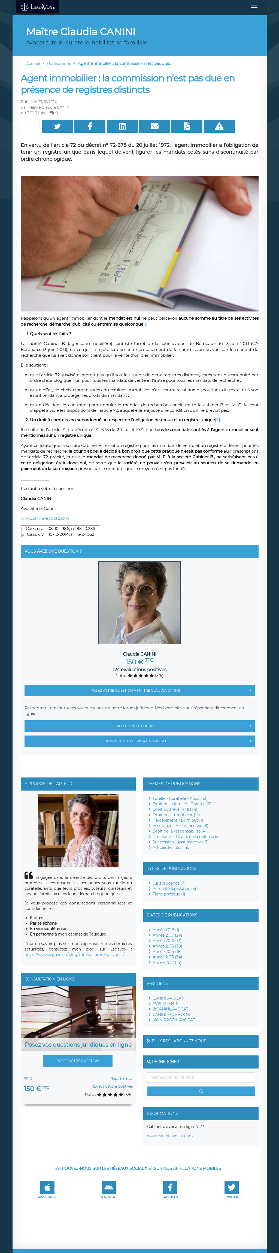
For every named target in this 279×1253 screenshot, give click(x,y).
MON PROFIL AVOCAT (174, 1020)
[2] (23, 534)
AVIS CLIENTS (165, 1003)
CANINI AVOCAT (168, 998)
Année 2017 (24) (167, 935)
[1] (145, 324)
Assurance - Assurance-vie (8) (180, 825)
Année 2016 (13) (167, 940)
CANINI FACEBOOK (171, 1014)
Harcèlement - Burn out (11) (179, 820)
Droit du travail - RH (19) (176, 809)
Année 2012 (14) (167, 962)
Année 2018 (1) (166, 929)
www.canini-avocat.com (45, 518)
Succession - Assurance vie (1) (181, 842)
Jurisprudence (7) (169, 883)
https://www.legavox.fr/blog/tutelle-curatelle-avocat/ (75, 954)
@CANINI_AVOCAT (170, 1009)
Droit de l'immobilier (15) (176, 814)
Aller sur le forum (186, 726)
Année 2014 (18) (167, 951)
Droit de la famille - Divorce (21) (183, 803)
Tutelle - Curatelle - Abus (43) (180, 798)
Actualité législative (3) (174, 888)
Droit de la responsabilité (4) (180, 831)
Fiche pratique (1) (169, 894)
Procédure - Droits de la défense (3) (186, 836)
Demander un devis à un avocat (179, 741)
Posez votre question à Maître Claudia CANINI (172, 690)
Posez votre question (77, 1061)
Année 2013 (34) (167, 957)
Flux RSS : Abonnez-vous (179, 1041)
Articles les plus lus (171, 847)
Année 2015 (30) (167, 946)
